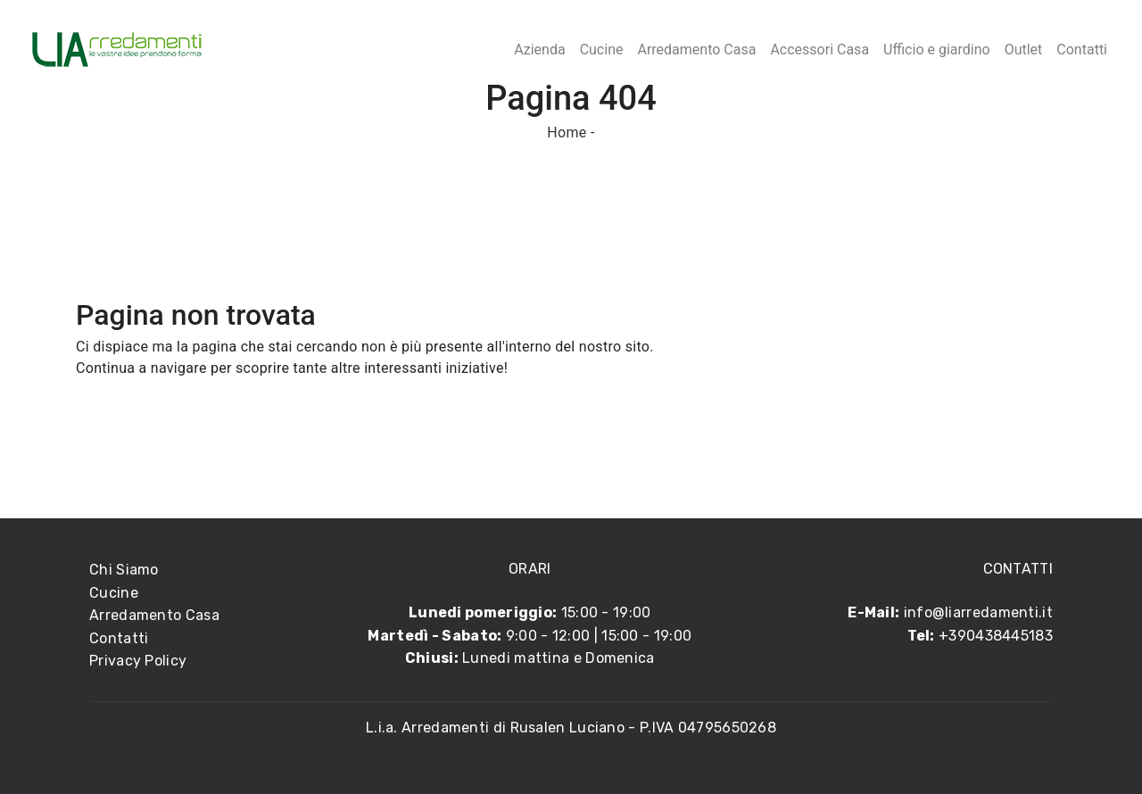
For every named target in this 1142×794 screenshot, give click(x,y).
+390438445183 (996, 635)
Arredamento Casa (696, 49)
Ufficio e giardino (936, 49)
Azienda (539, 49)
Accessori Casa (819, 49)
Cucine (602, 49)
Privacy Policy (137, 660)
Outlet (1024, 49)
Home (566, 132)
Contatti (1081, 49)
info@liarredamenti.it (978, 612)
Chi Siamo (124, 569)
